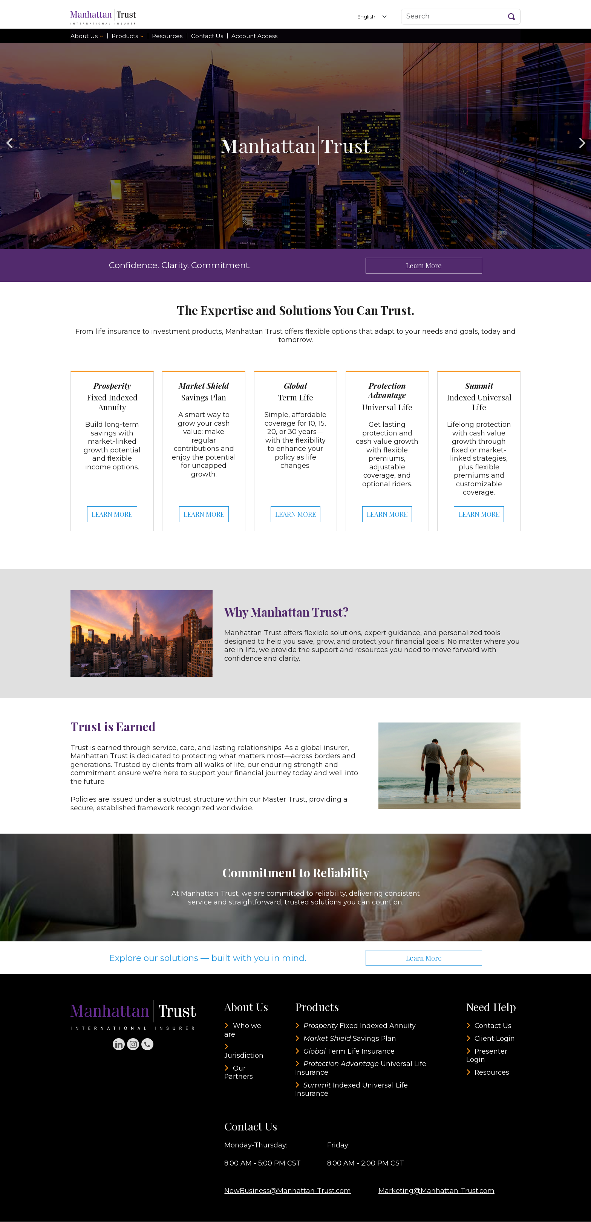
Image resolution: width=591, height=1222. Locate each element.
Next (581, 140)
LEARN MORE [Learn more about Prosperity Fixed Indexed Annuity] (112, 514)
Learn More (424, 265)
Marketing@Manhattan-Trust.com (436, 1191)
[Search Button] (512, 16)
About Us (84, 36)
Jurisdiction (243, 1056)
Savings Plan (350, 1039)
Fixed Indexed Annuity (360, 1026)
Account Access (254, 36)
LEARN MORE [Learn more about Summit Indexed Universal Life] (479, 514)
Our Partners (238, 1073)
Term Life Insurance (349, 1052)
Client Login (495, 1039)
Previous (9, 140)
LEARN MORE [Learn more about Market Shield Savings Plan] (204, 514)
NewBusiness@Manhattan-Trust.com (287, 1191)
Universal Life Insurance (361, 1068)
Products (125, 36)
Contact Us (207, 36)
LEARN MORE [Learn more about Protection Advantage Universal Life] (387, 514)
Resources (167, 36)
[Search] (461, 17)
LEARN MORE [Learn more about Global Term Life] (295, 514)
